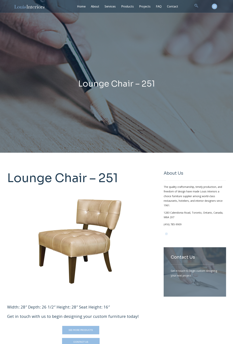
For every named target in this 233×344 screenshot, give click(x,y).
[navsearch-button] (192, 6)
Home (80, 6)
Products (125, 6)
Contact (169, 6)
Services (108, 6)
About (94, 6)
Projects (142, 6)
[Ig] (172, 236)
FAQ (155, 6)
